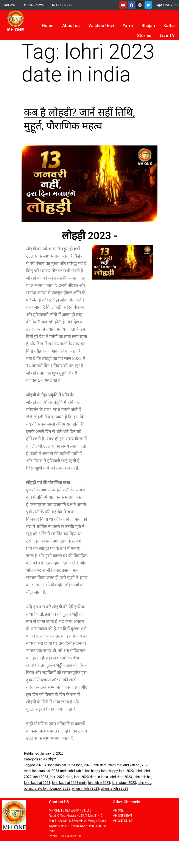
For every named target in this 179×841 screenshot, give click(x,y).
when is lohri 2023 (114, 788)
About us (71, 25)
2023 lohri (74, 765)
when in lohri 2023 (85, 788)
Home (47, 25)
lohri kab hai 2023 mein (69, 783)
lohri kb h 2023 (99, 783)
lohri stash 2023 (124, 783)
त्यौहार (52, 759)
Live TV (167, 35)
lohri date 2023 (120, 777)
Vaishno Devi (101, 25)
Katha (169, 25)
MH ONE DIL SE (63, 5)
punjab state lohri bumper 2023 (47, 788)
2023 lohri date (95, 765)
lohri (138, 771)
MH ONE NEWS (34, 5)
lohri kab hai (142, 777)
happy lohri (99, 771)
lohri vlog (144, 783)
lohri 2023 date (61, 777)
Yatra (128, 25)
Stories (144, 35)
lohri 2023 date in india (91, 777)
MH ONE (10, 5)
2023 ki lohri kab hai (51, 765)
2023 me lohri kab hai (124, 765)
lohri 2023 (40, 777)
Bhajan (148, 25)
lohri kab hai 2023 (37, 783)
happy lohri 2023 (121, 771)
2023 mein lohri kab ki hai (70, 771)
